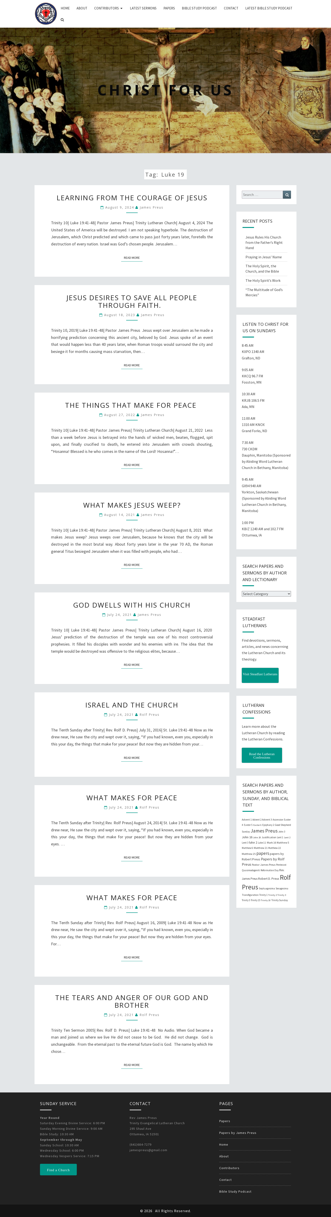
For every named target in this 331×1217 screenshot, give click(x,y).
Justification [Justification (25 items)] (269, 837)
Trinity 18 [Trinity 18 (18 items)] (266, 900)
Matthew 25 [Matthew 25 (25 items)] (249, 854)
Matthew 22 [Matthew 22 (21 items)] (274, 848)
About (82, 8)
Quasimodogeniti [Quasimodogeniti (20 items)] (251, 870)
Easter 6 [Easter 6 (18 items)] (257, 825)
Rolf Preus (150, 714)
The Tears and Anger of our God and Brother (132, 1001)
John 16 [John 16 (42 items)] (247, 837)
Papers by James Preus (238, 1133)
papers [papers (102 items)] (262, 853)
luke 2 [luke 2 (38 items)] (253, 842)
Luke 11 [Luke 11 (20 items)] (262, 842)
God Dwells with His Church (132, 605)
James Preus (151, 207)
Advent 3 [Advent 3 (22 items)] (267, 819)
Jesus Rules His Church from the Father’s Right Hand (264, 242)
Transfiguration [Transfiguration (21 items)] (250, 895)
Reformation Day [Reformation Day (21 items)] (270, 870)
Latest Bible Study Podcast (268, 8)
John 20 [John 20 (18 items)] (257, 837)
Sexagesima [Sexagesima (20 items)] (282, 888)
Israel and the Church (131, 705)
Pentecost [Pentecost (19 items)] (281, 864)
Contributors (106, 8)
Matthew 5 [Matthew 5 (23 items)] (283, 842)
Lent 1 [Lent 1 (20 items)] (280, 837)
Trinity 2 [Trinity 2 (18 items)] (272, 895)
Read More (133, 257)
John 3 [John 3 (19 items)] (281, 831)
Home (65, 8)
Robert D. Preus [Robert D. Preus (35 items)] (268, 878)
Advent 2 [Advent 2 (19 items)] (256, 819)
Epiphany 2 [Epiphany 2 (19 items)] (268, 825)
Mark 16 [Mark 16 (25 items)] (271, 842)
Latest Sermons (143, 8)
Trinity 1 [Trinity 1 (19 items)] (263, 895)
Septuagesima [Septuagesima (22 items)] (267, 888)
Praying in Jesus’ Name (263, 257)
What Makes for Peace (131, 797)
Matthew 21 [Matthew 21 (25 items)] (261, 848)
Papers (169, 8)
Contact (231, 8)
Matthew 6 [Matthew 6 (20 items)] (247, 848)
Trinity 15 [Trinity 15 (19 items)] (255, 900)
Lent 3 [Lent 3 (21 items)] (245, 842)
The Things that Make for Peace (132, 405)
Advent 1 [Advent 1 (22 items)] (247, 819)
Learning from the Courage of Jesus (132, 197)
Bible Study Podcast (199, 8)
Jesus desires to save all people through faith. (131, 301)
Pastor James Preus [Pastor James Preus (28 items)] (263, 864)
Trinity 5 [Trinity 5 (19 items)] (246, 900)
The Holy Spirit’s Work (262, 280)
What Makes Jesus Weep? (132, 505)
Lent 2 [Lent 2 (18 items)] (287, 837)
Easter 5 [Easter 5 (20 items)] (248, 825)
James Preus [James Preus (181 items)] (264, 831)
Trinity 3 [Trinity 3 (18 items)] (281, 895)
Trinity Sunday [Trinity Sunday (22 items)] (279, 900)
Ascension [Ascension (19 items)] (278, 819)
